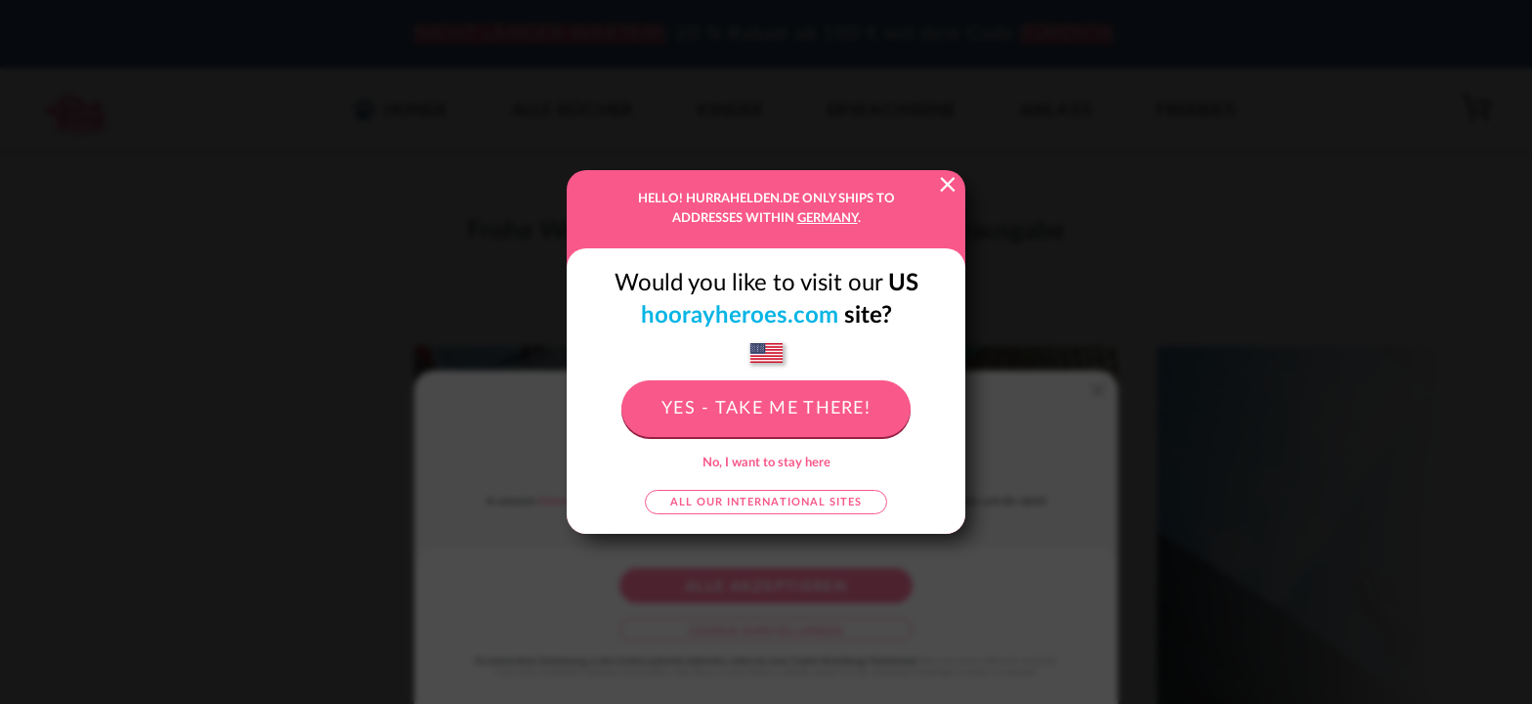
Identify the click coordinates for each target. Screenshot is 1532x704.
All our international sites (766, 502)
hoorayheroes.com (739, 316)
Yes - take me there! (766, 409)
